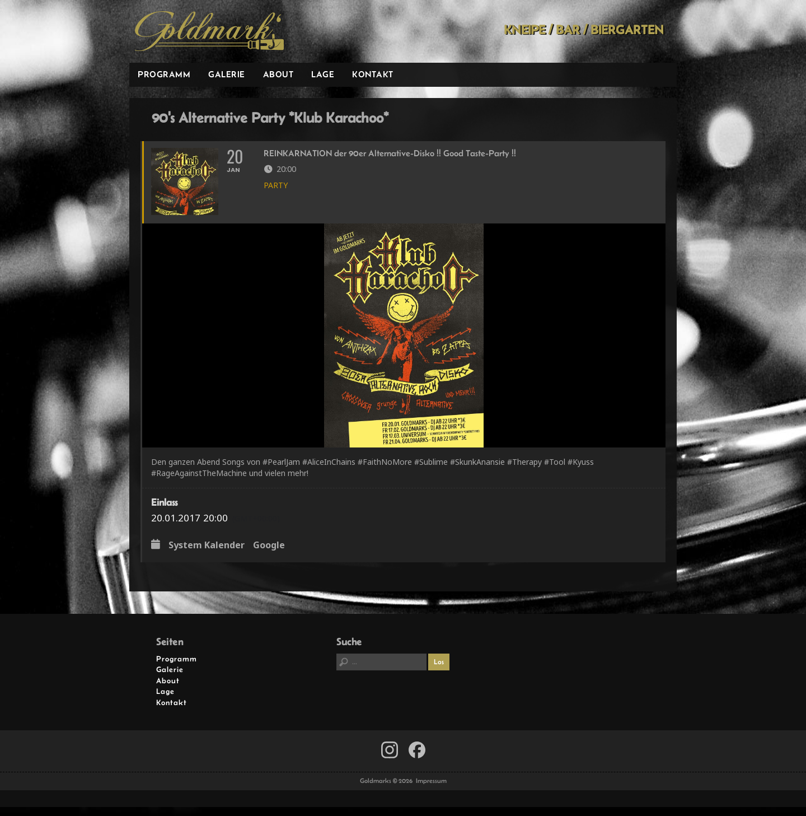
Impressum (431, 790)
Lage (322, 74)
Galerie (226, 74)
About (278, 74)
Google (269, 555)
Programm (164, 74)
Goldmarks (209, 31)
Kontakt (372, 74)
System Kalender (206, 555)
